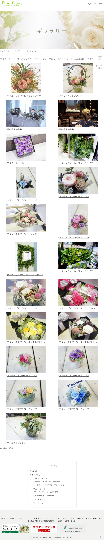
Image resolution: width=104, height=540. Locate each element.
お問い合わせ (70, 521)
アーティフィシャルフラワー (47, 482)
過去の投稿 (6, 448)
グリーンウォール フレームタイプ (76, 163)
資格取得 (80, 518)
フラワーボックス (15, 163)
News (34, 471)
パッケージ (38, 503)
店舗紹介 (12, 518)
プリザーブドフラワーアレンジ (22, 200)
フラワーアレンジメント (70, 96)
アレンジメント (40, 478)
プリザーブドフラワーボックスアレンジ (78, 308)
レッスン (70, 518)
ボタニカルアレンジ (16, 443)
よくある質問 (33, 521)
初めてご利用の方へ (94, 518)
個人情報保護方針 (48, 521)
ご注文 (59, 521)
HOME (4, 518)
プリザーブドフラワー (44, 496)
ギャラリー (37, 475)
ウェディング (39, 489)
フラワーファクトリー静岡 (50, 537)
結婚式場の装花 (14, 129)
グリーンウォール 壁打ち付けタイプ (25, 274)
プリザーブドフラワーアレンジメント (51, 485)
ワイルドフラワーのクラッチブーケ (24, 96)
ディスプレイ (39, 499)
